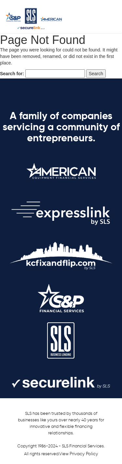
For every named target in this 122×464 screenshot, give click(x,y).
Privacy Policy (84, 454)
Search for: (12, 73)
